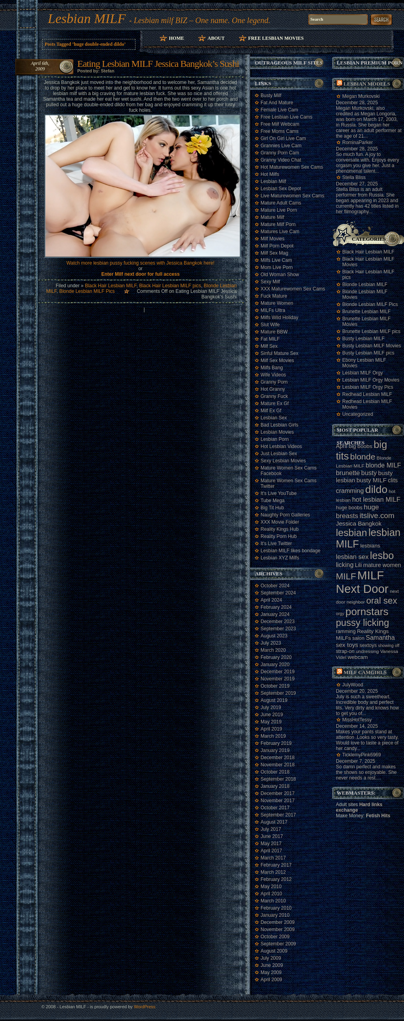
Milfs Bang (272, 367)
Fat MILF (270, 339)
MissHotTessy (357, 720)
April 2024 (271, 600)
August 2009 (274, 951)
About (216, 38)
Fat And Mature (277, 102)
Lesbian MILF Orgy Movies (370, 380)
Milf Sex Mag (274, 253)
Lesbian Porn (275, 439)
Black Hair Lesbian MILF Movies (368, 261)
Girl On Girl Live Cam (283, 138)
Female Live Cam (279, 110)
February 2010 (276, 908)
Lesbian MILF (87, 18)
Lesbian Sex (274, 418)
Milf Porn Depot (277, 246)
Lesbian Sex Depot (281, 188)
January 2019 (275, 750)
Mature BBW (274, 332)
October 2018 (275, 772)
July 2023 (271, 643)
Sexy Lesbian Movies (283, 461)
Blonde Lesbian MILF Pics (87, 291)
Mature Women (277, 303)
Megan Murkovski (361, 96)
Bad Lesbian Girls (279, 425)
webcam (357, 657)
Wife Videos (273, 375)
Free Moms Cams (279, 131)
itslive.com (376, 515)
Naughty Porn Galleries (285, 515)
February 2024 (276, 607)
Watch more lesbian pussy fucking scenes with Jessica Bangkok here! (141, 263)
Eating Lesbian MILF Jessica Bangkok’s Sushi (158, 63)
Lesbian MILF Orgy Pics (367, 387)
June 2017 (272, 836)
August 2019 (274, 700)
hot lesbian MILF (376, 499)
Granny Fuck (274, 396)
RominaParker (357, 142)
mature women (382, 565)
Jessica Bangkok (359, 523)
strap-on (345, 651)
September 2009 (278, 944)
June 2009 (272, 965)
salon (358, 638)
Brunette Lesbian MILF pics (371, 331)
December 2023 (277, 621)
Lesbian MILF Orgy (362, 373)
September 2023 (278, 628)
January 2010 (275, 915)
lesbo (382, 555)
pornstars (366, 611)
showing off (389, 645)
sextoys (368, 645)
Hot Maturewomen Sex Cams (292, 167)
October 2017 (275, 808)
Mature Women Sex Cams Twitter (289, 483)
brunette (348, 472)
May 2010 (271, 886)
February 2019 (276, 743)
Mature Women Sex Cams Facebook (289, 470)
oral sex (381, 601)
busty (369, 472)
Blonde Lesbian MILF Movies (364, 294)
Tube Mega (272, 500)
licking (344, 564)
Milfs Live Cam (276, 260)
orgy (340, 613)
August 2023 (274, 636)
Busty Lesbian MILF (363, 338)
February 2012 (276, 879)
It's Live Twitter (276, 543)
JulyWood (352, 685)
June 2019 (272, 714)
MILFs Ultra (273, 310)
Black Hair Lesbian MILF (110, 285)
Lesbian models (366, 84)
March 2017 (273, 858)
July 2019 (271, 707)
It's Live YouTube (279, 493)
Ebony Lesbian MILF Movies (364, 362)
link (397, 897)
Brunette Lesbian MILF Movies (366, 321)
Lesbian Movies (277, 432)
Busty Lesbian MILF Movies (371, 346)
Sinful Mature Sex (279, 353)
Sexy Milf (270, 281)
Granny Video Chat (281, 160)
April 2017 (271, 850)
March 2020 (273, 650)
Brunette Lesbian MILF (366, 311)
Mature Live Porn (279, 210)
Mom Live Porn (277, 267)
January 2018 (275, 786)
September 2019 (278, 693)
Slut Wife (270, 324)
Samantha (380, 637)
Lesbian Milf (273, 181)
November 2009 (277, 929)
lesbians (370, 546)
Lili (358, 565)
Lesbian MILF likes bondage (290, 550)
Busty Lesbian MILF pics (368, 353)
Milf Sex (269, 346)
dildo (376, 489)
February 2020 (276, 657)
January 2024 (275, 614)
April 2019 (271, 729)
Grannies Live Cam (281, 145)
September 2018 (278, 779)
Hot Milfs (270, 174)
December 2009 (277, 922)
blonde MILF (383, 465)
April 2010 (271, 893)
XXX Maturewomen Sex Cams (293, 289)
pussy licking (362, 623)
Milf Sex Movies (277, 360)
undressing (367, 651)
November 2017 (277, 800)
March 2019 (273, 736)
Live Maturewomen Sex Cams (292, 196)
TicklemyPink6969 (361, 755)
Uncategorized (357, 414)
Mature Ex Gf (275, 403)
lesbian (351, 532)
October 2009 (275, 936)
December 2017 (277, 793)
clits (393, 480)
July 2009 (271, 958)
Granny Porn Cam (280, 153)
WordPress (144, 1006)
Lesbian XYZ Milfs (280, 558)
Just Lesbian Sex (279, 453)
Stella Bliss (354, 177)
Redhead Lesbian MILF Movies (367, 404)
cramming (350, 490)
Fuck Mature (274, 296)
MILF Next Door (362, 582)
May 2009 (271, 972)
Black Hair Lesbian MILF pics (170, 285)
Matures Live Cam (280, 231)
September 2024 (278, 593)
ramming (346, 631)
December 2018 (277, 757)
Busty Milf (271, 95)
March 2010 (273, 901)
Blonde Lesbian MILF (364, 284)
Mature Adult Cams (281, 203)
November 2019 (277, 679)
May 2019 (271, 722)
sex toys (347, 644)
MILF (346, 576)
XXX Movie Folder (280, 522)
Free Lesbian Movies (276, 38)
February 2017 (276, 865)
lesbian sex (352, 556)
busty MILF (372, 480)
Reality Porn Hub (279, 536)
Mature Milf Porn (278, 224)
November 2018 (277, 765)
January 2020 (275, 664)
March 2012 (273, 872)
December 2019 (277, 671)
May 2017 (271, 843)
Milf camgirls (364, 672)
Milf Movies (272, 239)
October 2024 (275, 585)
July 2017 (271, 829)
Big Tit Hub (272, 507)
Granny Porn (274, 382)
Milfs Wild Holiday (279, 317)
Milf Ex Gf (271, 410)
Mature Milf (272, 217)
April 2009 (271, 979)
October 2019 (275, 686)
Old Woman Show (280, 274)
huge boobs (349, 507)
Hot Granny (273, 389)
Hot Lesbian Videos (281, 446)
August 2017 (274, 822)
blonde (362, 456)
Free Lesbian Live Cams (286, 117)
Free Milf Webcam (280, 124)
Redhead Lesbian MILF (367, 394)
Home (176, 38)
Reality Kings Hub (279, 529)
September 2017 (278, 815)
